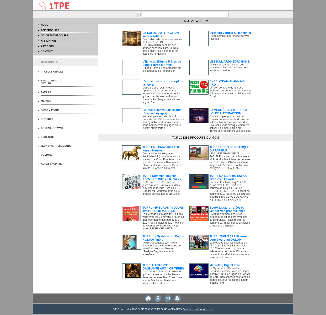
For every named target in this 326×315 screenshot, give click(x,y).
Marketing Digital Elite (225, 265)
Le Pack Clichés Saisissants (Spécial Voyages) (162, 111)
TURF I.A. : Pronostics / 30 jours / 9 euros (160, 148)
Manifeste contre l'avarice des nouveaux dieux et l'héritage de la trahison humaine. (229, 67)
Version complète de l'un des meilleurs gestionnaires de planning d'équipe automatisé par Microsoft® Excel (230, 92)
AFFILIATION (48, 40)
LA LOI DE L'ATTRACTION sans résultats (160, 34)
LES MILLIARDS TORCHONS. (230, 61)
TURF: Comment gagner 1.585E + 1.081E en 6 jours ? (161, 177)
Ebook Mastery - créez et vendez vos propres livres (227, 209)
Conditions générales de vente (198, 309)
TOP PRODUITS (50, 30)
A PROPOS (47, 46)
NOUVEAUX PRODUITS (54, 35)
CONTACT (47, 51)
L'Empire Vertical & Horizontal (230, 32)
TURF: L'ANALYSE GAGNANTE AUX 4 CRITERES (163, 266)
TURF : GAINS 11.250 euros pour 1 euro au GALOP (229, 238)
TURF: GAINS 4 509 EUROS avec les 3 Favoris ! (229, 177)
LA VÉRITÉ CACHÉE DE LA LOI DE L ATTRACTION (228, 111)
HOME (44, 24)
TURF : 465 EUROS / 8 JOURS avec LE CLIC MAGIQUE (163, 209)
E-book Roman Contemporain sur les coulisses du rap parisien (162, 69)
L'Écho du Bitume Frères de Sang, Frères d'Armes (161, 63)
